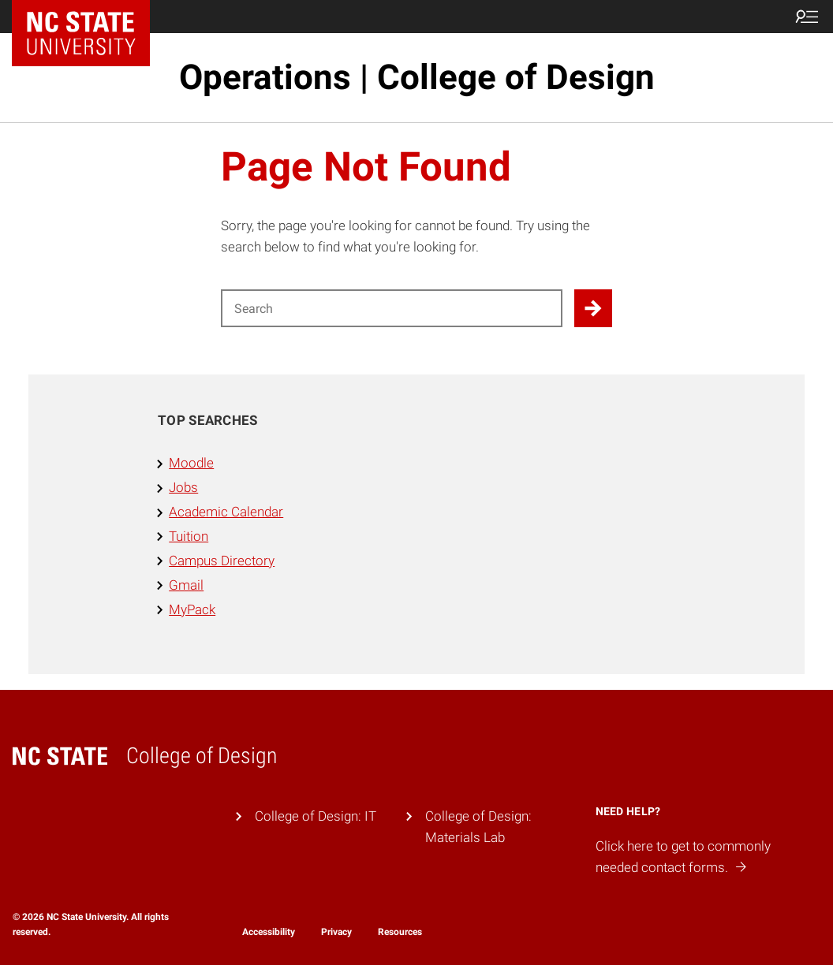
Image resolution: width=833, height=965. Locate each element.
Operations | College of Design (417, 77)
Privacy (336, 931)
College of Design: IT (315, 816)
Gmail (186, 585)
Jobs (183, 487)
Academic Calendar (226, 512)
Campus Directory (222, 560)
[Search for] (391, 308)
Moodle (191, 463)
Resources (400, 931)
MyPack (192, 609)
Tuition (188, 536)
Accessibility (268, 931)
